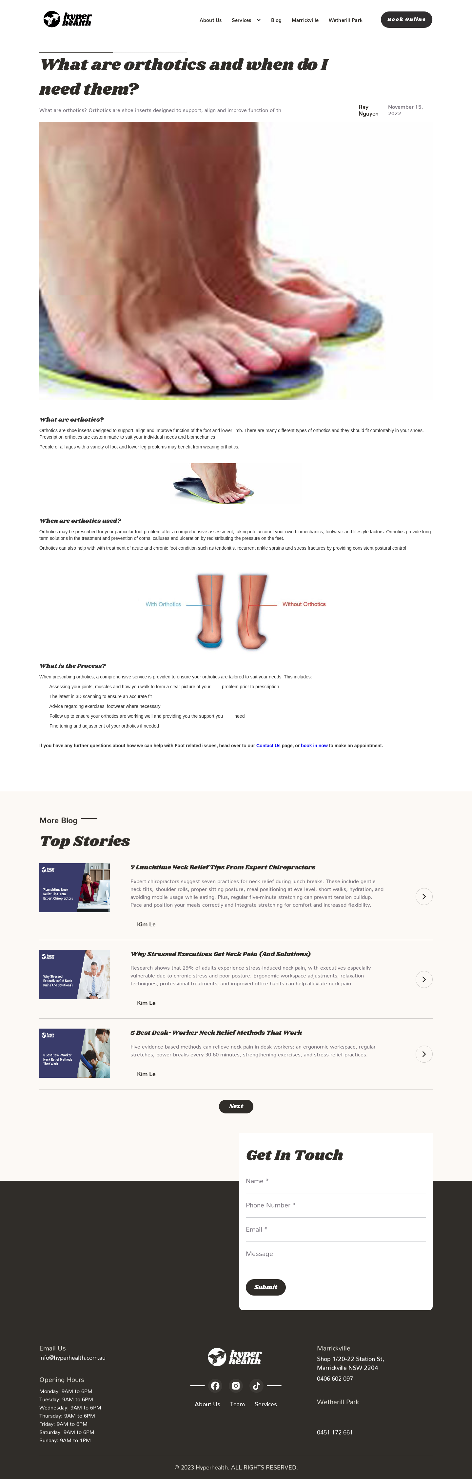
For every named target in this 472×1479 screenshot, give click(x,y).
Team (237, 1402)
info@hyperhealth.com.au (72, 1356)
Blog (276, 19)
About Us (211, 19)
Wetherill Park (346, 19)
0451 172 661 (335, 1431)
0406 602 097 (335, 1377)
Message (259, 1251)
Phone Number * (271, 1203)
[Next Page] (236, 1106)
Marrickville (305, 19)
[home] (68, 20)
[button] (246, 20)
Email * (257, 1227)
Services (266, 1402)
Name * (257, 1179)
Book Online (406, 19)
